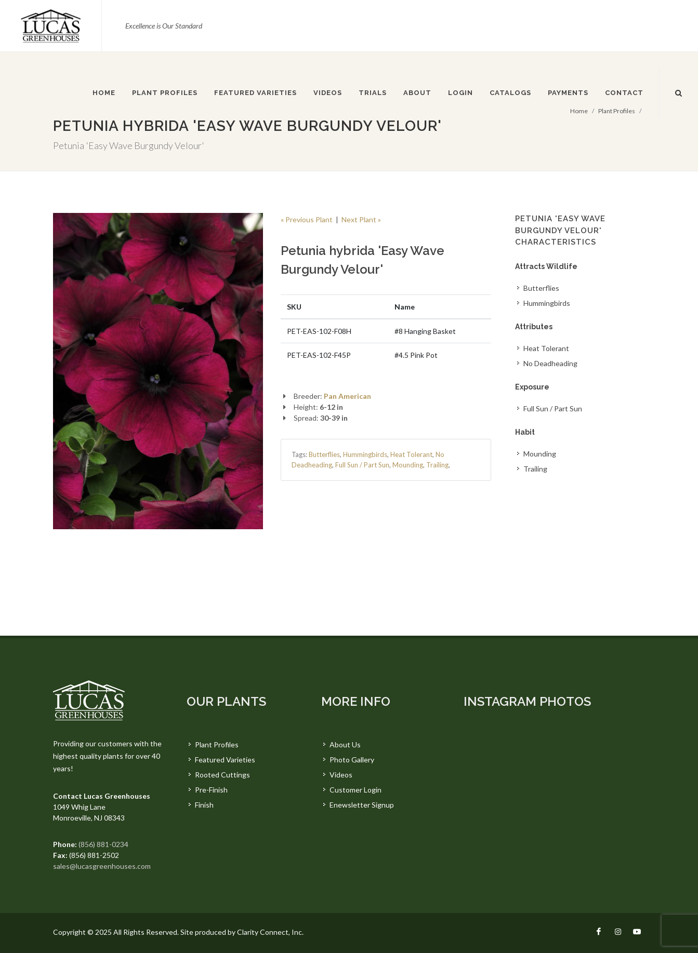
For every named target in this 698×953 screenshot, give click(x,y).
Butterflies (324, 454)
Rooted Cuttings (222, 774)
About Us (345, 744)
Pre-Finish (211, 789)
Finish (204, 804)
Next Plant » (361, 219)
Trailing (437, 465)
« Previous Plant (307, 219)
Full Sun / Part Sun (362, 465)
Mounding (407, 465)
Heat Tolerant (411, 454)
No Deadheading (550, 363)
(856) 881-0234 (103, 844)
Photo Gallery (352, 759)
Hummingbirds (365, 454)
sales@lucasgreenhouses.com (102, 866)
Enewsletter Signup (362, 804)
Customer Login (355, 789)
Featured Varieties (225, 759)
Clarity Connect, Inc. (270, 932)
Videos (341, 774)
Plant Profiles (217, 744)
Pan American (347, 396)
